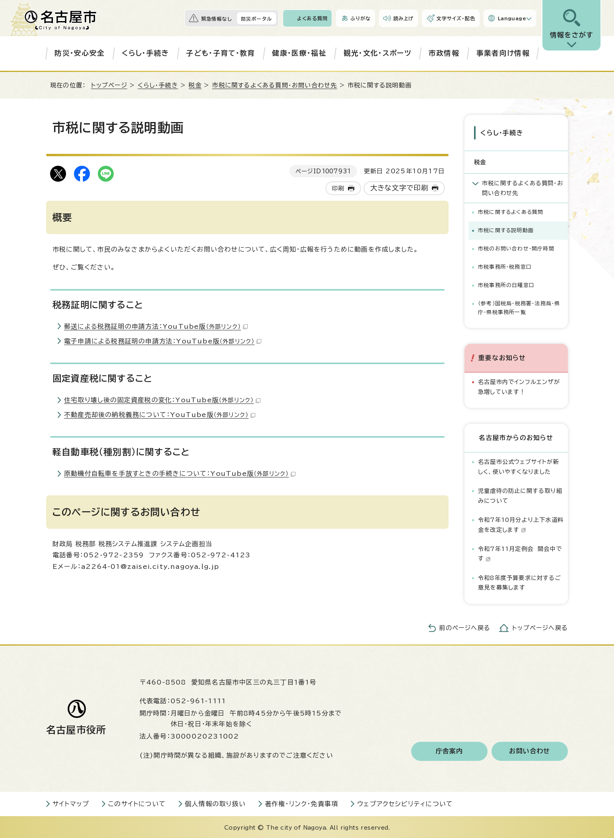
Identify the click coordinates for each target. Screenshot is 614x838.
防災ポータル (256, 18)
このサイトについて (137, 802)
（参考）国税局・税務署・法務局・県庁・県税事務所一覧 (519, 307)
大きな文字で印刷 (399, 187)
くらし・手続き (145, 53)
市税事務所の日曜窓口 (506, 284)
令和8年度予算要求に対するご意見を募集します (519, 582)
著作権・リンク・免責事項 (301, 802)
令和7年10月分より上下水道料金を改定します (520, 524)
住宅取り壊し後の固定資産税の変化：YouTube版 (162, 400)
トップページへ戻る (540, 627)
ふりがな (360, 18)
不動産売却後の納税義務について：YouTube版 (159, 414)
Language (512, 18)
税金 (194, 85)
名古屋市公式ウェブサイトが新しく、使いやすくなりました (518, 465)
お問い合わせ (529, 750)
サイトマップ (70, 802)
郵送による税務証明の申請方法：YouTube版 (156, 326)
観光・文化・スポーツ (378, 53)
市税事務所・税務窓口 (505, 266)
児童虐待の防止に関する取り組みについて (520, 494)
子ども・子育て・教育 (220, 53)
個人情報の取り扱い (215, 802)
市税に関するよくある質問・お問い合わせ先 (274, 85)
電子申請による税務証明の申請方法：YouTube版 (162, 341)
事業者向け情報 (503, 53)
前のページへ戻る (464, 627)
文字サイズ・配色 (455, 18)
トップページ (109, 85)
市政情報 (444, 53)
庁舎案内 (449, 750)
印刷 (338, 188)
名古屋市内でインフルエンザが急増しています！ (519, 386)
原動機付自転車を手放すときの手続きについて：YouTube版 (179, 473)
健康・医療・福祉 (299, 53)
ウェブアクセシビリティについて (405, 802)
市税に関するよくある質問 (510, 211)
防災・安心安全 (79, 53)
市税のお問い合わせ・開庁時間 (516, 247)
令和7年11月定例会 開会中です (520, 553)
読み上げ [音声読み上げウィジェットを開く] (403, 18)
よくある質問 (312, 18)
